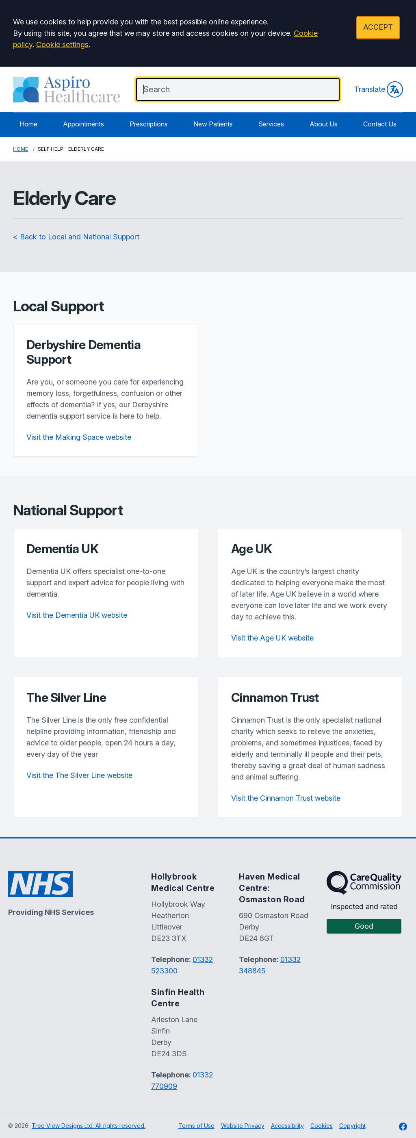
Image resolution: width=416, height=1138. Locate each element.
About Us (324, 124)
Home (28, 124)
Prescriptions (149, 124)
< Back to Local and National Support (76, 236)
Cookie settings (62, 44)
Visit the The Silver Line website (79, 775)
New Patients (213, 124)
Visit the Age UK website (272, 638)
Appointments (83, 124)
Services (271, 124)
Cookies (321, 1125)
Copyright (352, 1125)
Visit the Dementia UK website (76, 615)
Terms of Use (196, 1125)
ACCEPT (378, 27)
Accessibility (287, 1125)
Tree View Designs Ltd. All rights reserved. (88, 1125)
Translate (378, 89)
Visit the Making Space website (78, 437)
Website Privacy (242, 1125)
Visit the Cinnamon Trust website (285, 798)
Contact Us (379, 124)
